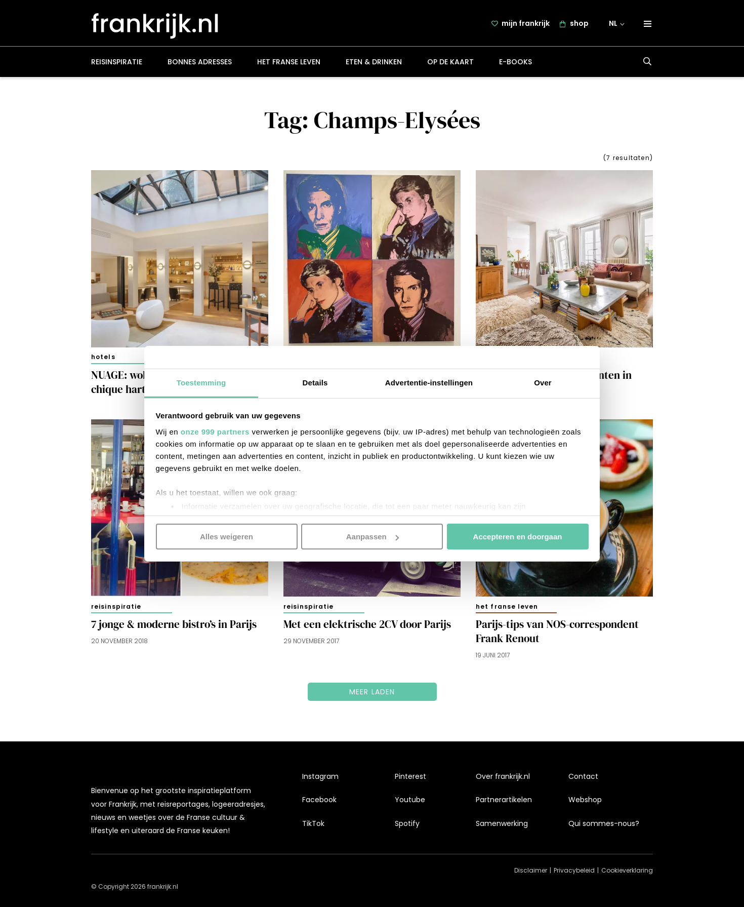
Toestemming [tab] (201, 382)
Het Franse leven (288, 63)
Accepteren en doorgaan (517, 536)
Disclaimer (530, 870)
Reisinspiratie (116, 63)
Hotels (103, 357)
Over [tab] (543, 382)
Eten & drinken (374, 63)
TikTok (313, 823)
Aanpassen (372, 536)
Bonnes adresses (200, 63)
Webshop (585, 800)
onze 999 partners (215, 431)
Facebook (319, 800)
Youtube (410, 800)
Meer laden (372, 693)
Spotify (407, 823)
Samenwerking (502, 823)
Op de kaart (450, 63)
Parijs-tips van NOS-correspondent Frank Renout (557, 632)
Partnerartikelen (504, 800)
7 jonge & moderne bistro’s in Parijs (174, 625)
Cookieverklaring (627, 870)
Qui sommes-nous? (603, 823)
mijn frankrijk (526, 24)
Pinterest (410, 776)
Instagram (320, 776)
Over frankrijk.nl (503, 776)
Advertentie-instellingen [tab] (429, 382)
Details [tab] (315, 382)
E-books (515, 63)
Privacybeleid (574, 870)
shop (579, 24)
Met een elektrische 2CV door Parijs (367, 625)
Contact (583, 776)
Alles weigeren (226, 536)
